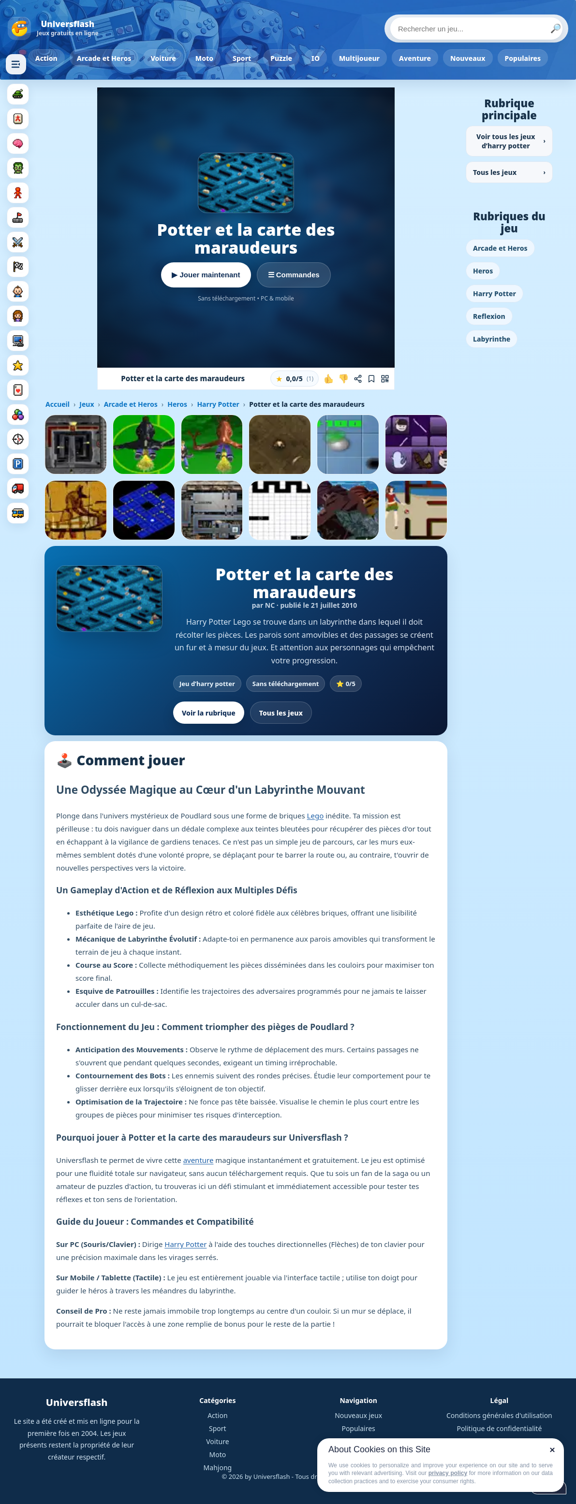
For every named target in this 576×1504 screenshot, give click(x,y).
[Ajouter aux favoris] (371, 378)
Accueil (57, 404)
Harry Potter (218, 404)
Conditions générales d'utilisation (499, 1415)
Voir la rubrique (209, 712)
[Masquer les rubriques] (16, 64)
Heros (177, 404)
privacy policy (447, 1473)
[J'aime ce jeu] (329, 378)
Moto (204, 58)
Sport (242, 58)
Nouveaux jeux (358, 1415)
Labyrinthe (491, 339)
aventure (198, 1160)
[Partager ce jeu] (358, 378)
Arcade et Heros (104, 58)
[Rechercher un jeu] (476, 28)
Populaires (523, 58)
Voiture (163, 58)
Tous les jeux (281, 712)
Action (46, 58)
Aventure (415, 58)
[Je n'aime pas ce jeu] (343, 378)
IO (315, 58)
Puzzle (281, 58)
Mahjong (218, 1467)
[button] (294, 379)
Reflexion (489, 316)
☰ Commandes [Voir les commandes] (294, 275)
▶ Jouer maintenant (206, 275)
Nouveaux (468, 58)
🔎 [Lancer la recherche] (555, 28)
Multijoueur (359, 58)
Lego (315, 815)
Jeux (86, 404)
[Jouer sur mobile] (385, 378)
